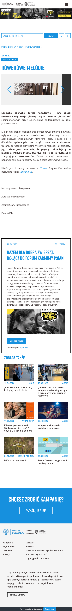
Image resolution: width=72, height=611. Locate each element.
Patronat (30, 546)
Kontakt (30, 542)
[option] (36, 89)
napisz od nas (17, 594)
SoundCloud (26, 171)
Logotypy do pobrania (37, 558)
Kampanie (8, 542)
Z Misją (6, 554)
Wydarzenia (24, 347)
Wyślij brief (36, 510)
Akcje (13, 59)
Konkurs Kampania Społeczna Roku (44, 550)
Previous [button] (9, 89)
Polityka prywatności (37, 554)
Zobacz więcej (16, 340)
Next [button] (62, 89)
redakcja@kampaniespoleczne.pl (25, 576)
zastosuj (51, 35)
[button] (67, 3)
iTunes (43, 168)
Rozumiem (49, 609)
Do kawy (7, 550)
